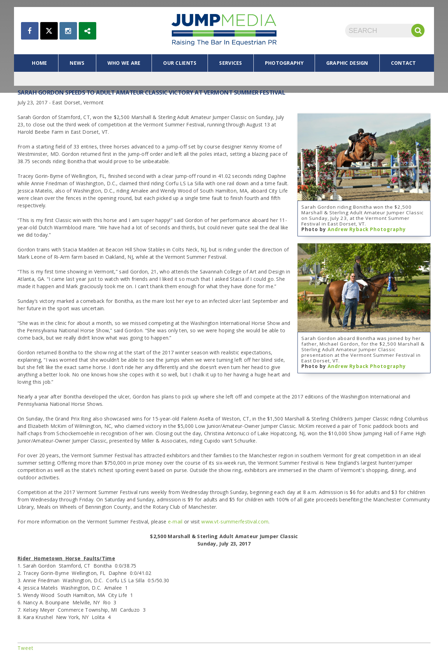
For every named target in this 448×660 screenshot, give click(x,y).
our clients (179, 63)
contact (403, 63)
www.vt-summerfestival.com (234, 521)
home (39, 63)
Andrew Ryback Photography (367, 229)
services (230, 63)
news (77, 63)
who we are (124, 63)
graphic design (347, 63)
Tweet (26, 648)
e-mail (175, 521)
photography (284, 63)
